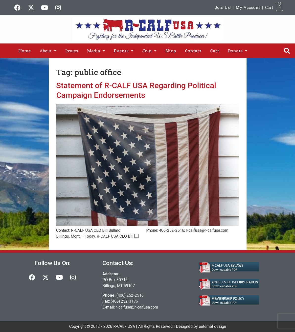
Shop (170, 51)
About (48, 51)
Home (24, 51)
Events (123, 51)
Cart (269, 7)
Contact (193, 51)
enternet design (212, 326)
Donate (237, 51)
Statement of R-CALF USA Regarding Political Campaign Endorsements (136, 90)
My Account (248, 7)
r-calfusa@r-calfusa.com (137, 307)
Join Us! (223, 7)
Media (96, 51)
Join (149, 51)
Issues (71, 51)
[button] (48, 50)
